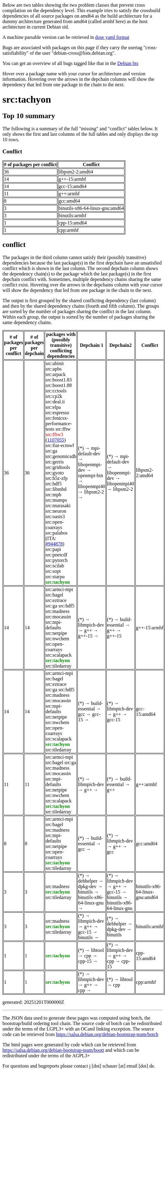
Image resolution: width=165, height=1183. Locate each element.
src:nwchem (57, 638)
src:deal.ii (55, 401)
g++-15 (85, 635)
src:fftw (63, 429)
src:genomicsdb (60, 456)
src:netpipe (56, 633)
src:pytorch (56, 560)
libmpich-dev (91, 624)
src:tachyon (26, 99)
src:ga (51, 450)
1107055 (55, 440)
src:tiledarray (58, 665)
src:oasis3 (55, 516)
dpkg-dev (87, 886)
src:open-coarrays (54, 524)
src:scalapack (58, 655)
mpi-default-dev (89, 451)
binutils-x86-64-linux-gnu (91, 900)
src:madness (57, 611)
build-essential (119, 622)
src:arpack (55, 374)
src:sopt (53, 571)
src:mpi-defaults (53, 625)
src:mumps (56, 500)
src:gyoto (54, 472)
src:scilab (54, 565)
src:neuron (55, 511)
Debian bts (127, 63)
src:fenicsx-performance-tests (58, 423)
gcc (81, 714)
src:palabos (56, 532)
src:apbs (53, 368)
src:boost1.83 (58, 379)
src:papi (53, 549)
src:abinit (54, 363)
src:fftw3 (54, 434)
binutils (85, 891)
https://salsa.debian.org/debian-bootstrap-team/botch (107, 1034)
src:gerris (54, 461)
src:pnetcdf (56, 554)
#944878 (54, 543)
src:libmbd (55, 489)
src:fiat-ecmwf (59, 445)
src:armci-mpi (59, 589)
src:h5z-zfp (56, 478)
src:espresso (57, 412)
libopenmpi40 (91, 486)
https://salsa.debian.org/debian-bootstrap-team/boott (53, 1050)
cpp (87, 955)
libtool (97, 950)
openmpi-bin (90, 475)
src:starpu (54, 576)
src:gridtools (57, 467)
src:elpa (53, 407)
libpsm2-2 (94, 491)
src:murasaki (57, 505)
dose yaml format (112, 37)
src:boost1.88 (58, 385)
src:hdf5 (53, 483)
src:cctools (55, 390)
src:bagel (54, 594)
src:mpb (53, 494)
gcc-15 (113, 719)
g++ (88, 630)
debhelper (87, 881)
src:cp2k (53, 396)
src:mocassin (58, 616)
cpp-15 (84, 961)
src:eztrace (55, 600)
